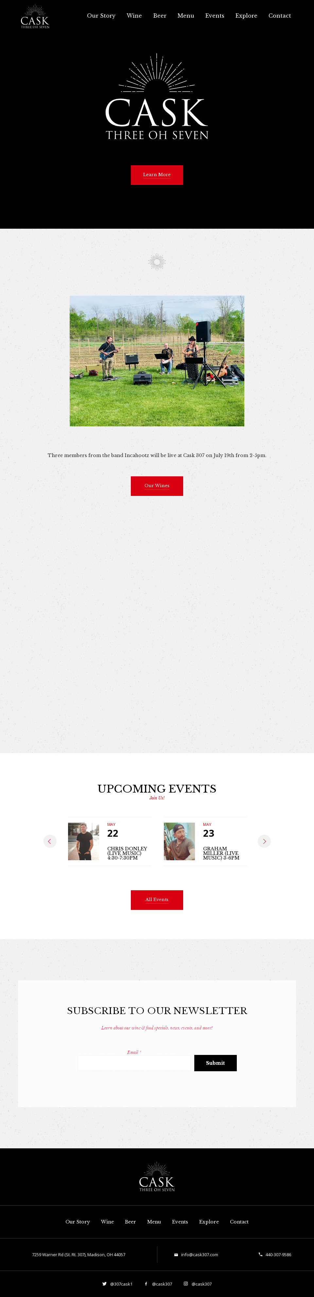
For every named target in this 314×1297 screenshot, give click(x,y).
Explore (246, 15)
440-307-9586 (278, 1254)
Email (134, 1052)
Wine (134, 15)
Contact (280, 15)
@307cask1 (120, 1284)
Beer (159, 15)
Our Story (101, 15)
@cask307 (161, 1284)
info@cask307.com (199, 1254)
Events (214, 15)
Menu (186, 15)
